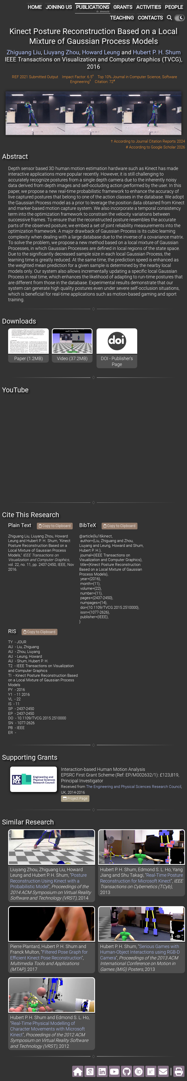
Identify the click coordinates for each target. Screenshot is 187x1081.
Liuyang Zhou (61, 52)
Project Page (75, 798)
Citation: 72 (105, 81)
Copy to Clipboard (55, 526)
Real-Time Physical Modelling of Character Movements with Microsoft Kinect (47, 1029)
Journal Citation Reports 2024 (160, 141)
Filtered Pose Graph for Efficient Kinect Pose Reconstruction (49, 954)
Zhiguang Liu (24, 52)
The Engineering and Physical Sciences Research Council (133, 786)
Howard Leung (101, 52)
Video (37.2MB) (72, 358)
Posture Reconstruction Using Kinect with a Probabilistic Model (48, 880)
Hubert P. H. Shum (157, 52)
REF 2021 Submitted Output (35, 77)
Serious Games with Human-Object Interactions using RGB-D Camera (140, 952)
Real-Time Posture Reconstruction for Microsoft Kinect (141, 878)
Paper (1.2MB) (28, 358)
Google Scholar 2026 (168, 147)
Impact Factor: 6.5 (78, 77)
